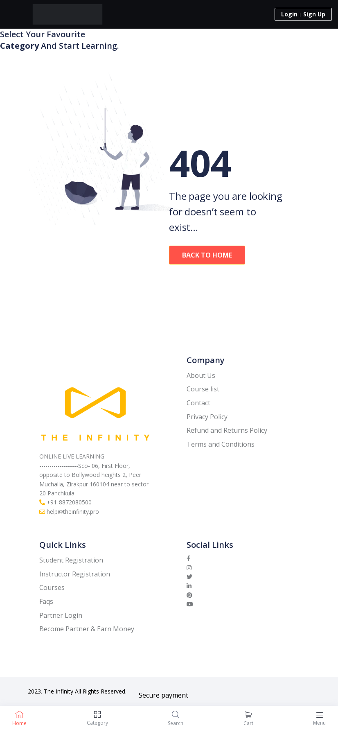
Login (289, 14)
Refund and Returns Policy (227, 430)
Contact (198, 402)
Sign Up (314, 14)
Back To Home (207, 255)
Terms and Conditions (221, 444)
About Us (201, 375)
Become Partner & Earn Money (86, 628)
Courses (52, 587)
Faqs (46, 601)
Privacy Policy (207, 416)
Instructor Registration (74, 573)
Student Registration (71, 560)
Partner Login (60, 615)
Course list (203, 388)
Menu (319, 722)
